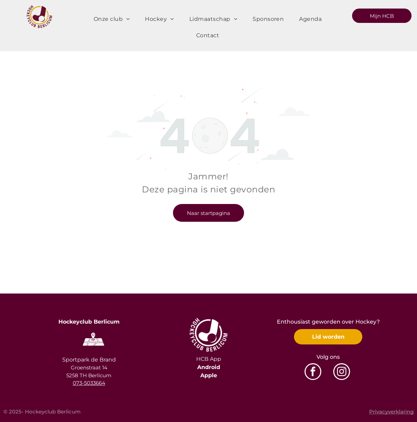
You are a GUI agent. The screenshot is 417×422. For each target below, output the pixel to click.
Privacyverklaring (391, 411)
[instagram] (341, 372)
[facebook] (313, 372)
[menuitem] (114, 19)
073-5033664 (89, 383)
